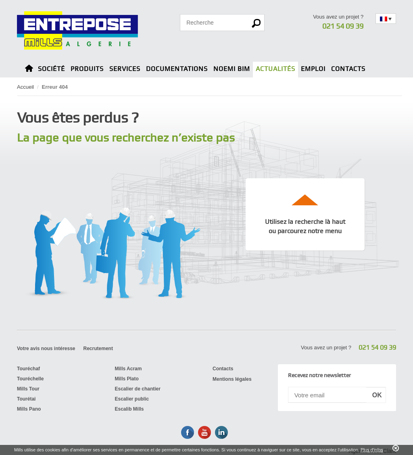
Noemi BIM (231, 69)
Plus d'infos (372, 449)
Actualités (275, 69)
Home (29, 69)
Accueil (25, 87)
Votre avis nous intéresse (46, 348)
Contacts (348, 69)
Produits (87, 69)
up (305, 199)
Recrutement (98, 348)
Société (51, 69)
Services (124, 69)
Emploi (313, 69)
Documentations (177, 69)
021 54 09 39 (342, 26)
